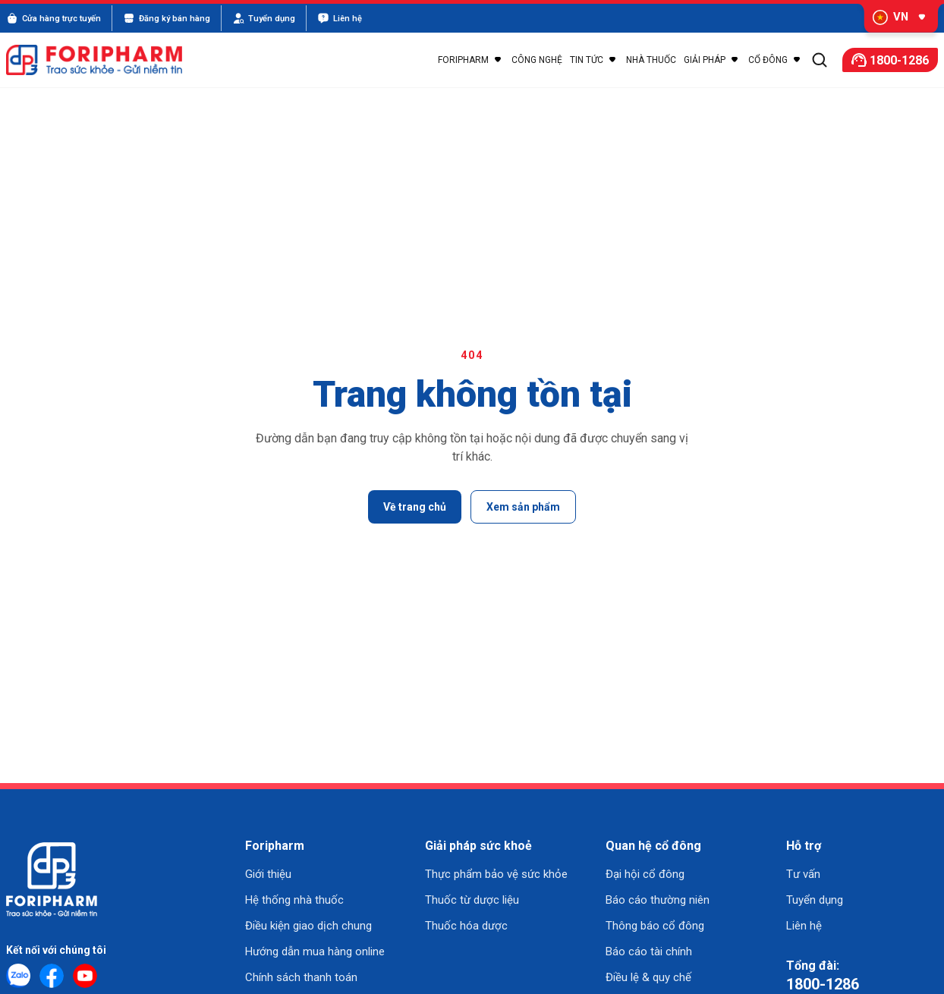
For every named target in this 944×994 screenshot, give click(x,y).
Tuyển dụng (814, 900)
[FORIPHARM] (103, 60)
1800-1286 (822, 984)
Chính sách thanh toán (301, 977)
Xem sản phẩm (523, 507)
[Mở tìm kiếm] (819, 60)
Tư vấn (803, 874)
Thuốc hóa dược (466, 926)
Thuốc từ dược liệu (472, 900)
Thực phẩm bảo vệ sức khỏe (496, 874)
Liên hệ (804, 926)
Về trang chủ (414, 507)
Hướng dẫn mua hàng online (315, 951)
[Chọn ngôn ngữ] (895, 18)
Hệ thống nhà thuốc (294, 900)
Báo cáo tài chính (649, 951)
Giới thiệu (268, 874)
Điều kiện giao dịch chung (308, 926)
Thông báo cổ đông (655, 926)
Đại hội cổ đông (645, 874)
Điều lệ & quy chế (648, 977)
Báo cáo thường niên (658, 900)
